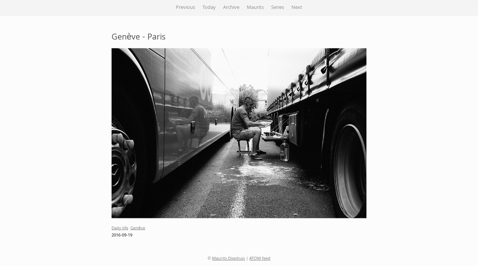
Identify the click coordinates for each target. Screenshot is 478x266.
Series (277, 8)
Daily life (120, 228)
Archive (231, 8)
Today (209, 8)
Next (296, 8)
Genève (137, 228)
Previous (185, 8)
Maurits (255, 8)
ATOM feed (259, 258)
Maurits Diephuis (228, 258)
